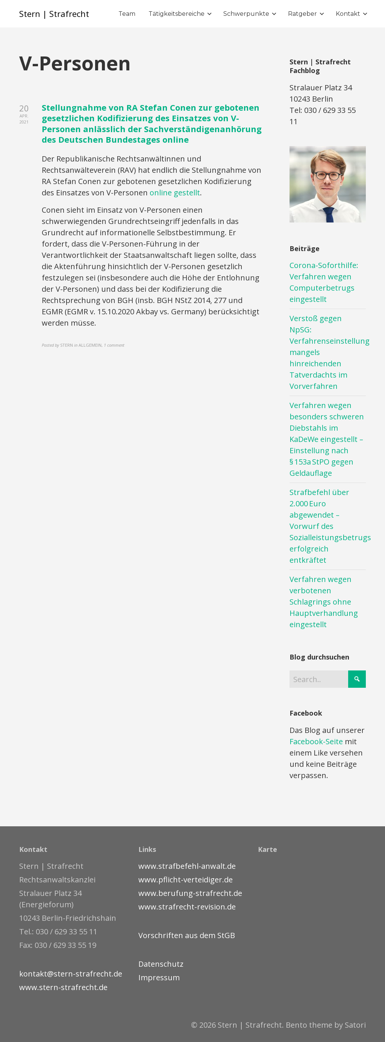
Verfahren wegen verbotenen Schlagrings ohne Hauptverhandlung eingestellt (324, 601)
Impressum (159, 977)
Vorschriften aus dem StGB (186, 935)
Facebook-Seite (316, 741)
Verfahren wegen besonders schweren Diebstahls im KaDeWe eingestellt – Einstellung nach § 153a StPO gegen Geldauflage (327, 439)
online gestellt (175, 192)
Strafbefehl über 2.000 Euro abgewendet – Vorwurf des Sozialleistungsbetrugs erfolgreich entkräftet (330, 526)
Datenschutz (160, 964)
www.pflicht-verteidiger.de (185, 879)
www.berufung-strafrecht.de (190, 893)
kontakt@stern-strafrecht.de (70, 974)
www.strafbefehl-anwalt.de (187, 866)
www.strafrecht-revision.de (187, 907)
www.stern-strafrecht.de (63, 987)
